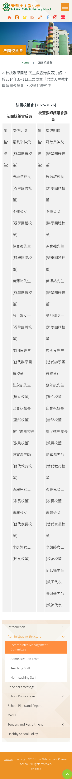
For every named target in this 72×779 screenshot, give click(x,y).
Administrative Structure (24, 636)
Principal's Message (21, 686)
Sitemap (8, 759)
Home (25, 62)
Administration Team (25, 658)
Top (67, 774)
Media (12, 715)
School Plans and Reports (25, 705)
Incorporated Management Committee (29, 647)
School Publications (21, 696)
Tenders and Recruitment (25, 724)
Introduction (16, 626)
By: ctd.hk (36, 768)
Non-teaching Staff (23, 677)
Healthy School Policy (23, 733)
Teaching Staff (20, 668)
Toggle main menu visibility (65, 5)
